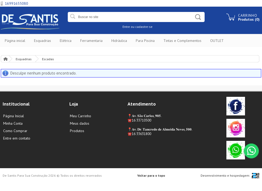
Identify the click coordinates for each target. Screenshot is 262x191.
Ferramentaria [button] (91, 40)
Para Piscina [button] (145, 40)
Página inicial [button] (15, 40)
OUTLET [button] (217, 40)
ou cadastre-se (142, 27)
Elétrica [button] (65, 40)
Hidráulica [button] (119, 40)
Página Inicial (5, 58)
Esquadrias (24, 59)
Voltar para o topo (151, 175)
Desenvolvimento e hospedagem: (225, 175)
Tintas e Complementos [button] (182, 40)
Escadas (48, 59)
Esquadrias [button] (42, 40)
